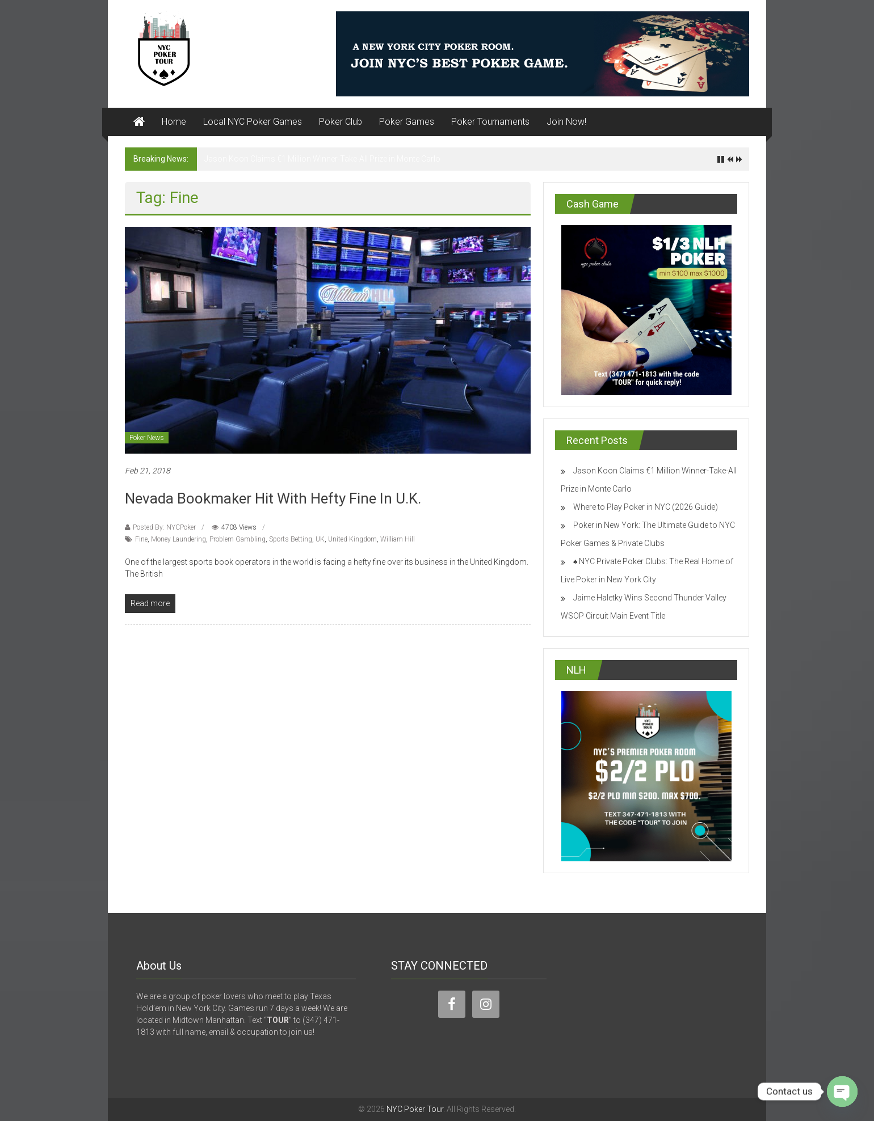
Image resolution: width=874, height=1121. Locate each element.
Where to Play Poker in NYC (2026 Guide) (645, 506)
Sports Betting (290, 539)
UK (320, 539)
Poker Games (406, 121)
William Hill (397, 539)
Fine (141, 539)
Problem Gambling (237, 539)
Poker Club (340, 121)
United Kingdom (352, 539)
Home (174, 121)
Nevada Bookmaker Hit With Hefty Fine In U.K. (273, 498)
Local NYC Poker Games (252, 121)
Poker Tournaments (490, 121)
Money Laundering (178, 539)
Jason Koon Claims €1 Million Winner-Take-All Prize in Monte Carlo (322, 158)
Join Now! (566, 121)
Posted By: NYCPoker (164, 527)
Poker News (146, 438)
